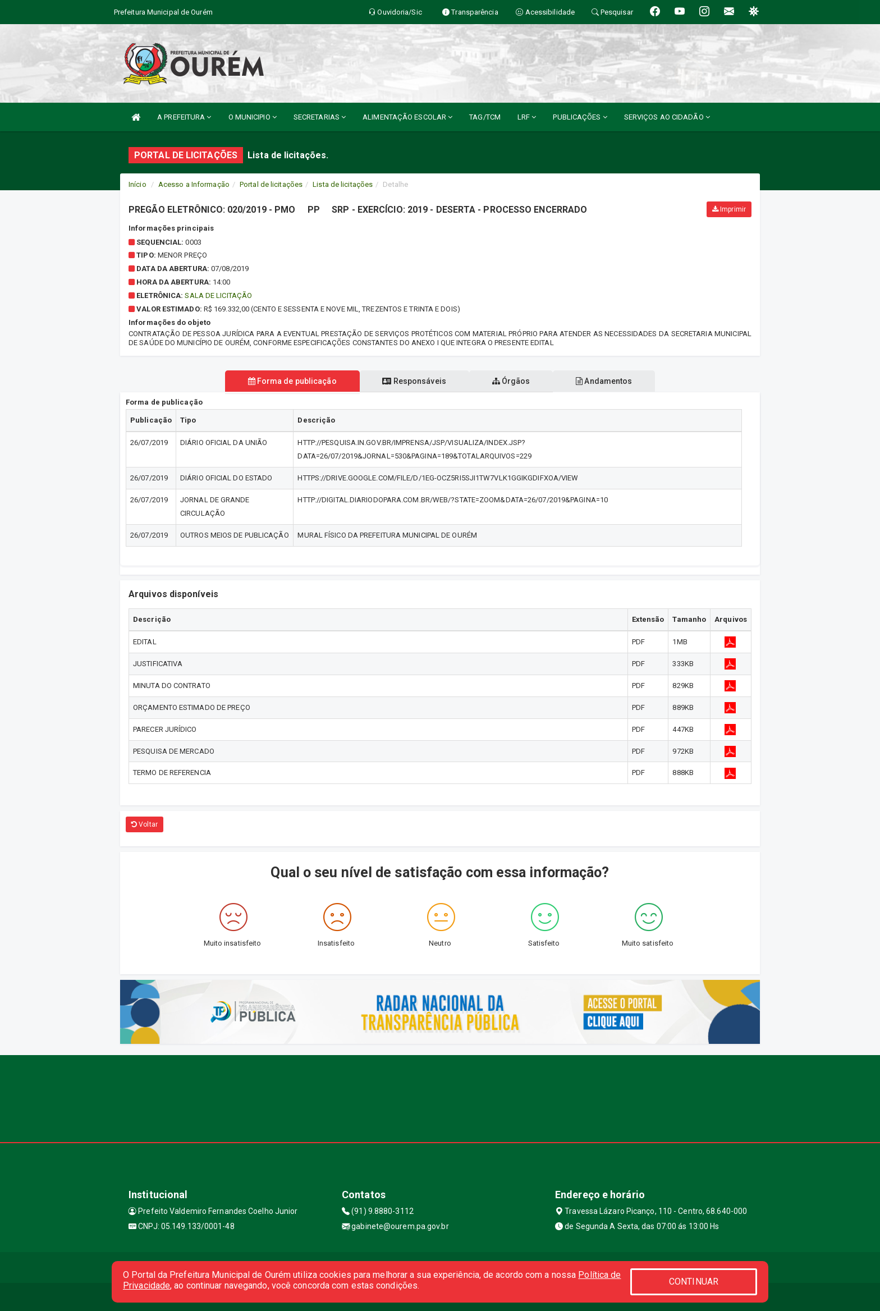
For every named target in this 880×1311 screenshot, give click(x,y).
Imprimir (729, 209)
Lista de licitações (343, 184)
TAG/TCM (485, 117)
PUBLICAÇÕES (580, 117)
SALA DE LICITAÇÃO (218, 295)
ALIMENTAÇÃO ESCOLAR (407, 117)
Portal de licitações (271, 184)
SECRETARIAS (320, 117)
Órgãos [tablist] (512, 381)
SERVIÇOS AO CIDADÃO (667, 117)
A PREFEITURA (184, 117)
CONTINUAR (693, 1281)
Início (137, 184)
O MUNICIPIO (252, 117)
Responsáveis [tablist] (413, 381)
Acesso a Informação (194, 184)
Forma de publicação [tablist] (290, 381)
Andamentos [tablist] (606, 381)
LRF (527, 117)
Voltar (144, 824)
